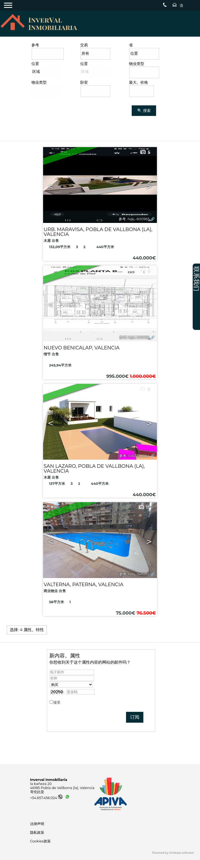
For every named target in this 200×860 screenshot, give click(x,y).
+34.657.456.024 (46, 798)
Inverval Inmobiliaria (48, 780)
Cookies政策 (40, 841)
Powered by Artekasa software (173, 853)
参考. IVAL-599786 (134, 337)
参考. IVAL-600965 (134, 219)
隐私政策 (68, 702)
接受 (64, 702)
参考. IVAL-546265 (134, 574)
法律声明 (37, 824)
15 (144, 507)
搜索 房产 (39, 121)
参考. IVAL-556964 (134, 456)
